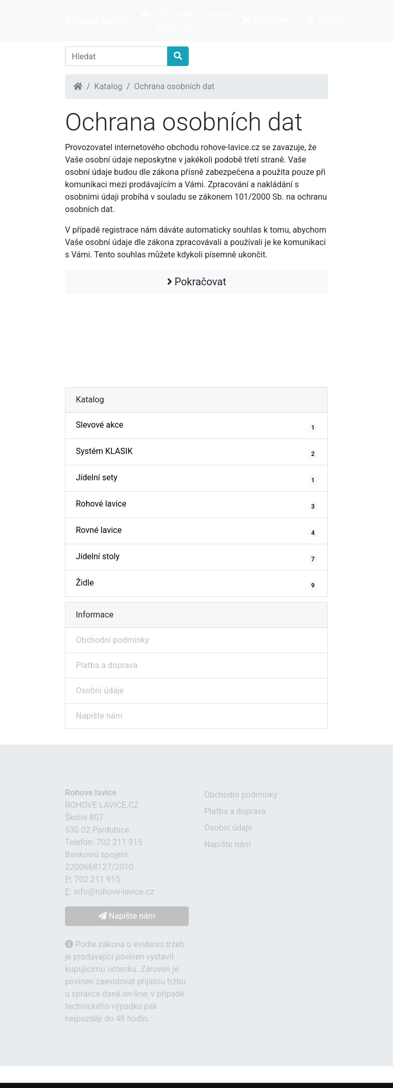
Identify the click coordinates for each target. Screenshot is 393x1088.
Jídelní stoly (196, 557)
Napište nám (99, 716)
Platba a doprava (106, 665)
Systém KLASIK (196, 452)
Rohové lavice (196, 505)
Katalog (108, 86)
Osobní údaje (100, 690)
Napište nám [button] (127, 916)
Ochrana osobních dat (174, 86)
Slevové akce (196, 426)
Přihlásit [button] (327, 20)
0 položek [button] (265, 20)
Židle (196, 584)
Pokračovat (196, 281)
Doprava (217, 14)
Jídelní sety (196, 479)
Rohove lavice (96, 20)
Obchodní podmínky (176, 20)
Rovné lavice (196, 531)
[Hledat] (116, 56)
